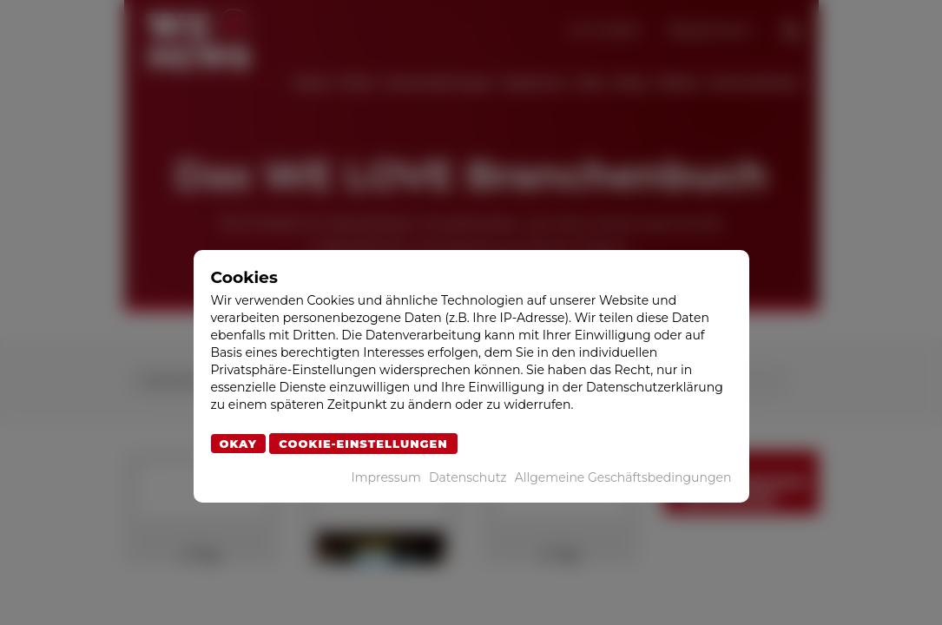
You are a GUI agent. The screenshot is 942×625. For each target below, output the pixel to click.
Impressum (385, 477)
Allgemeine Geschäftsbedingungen (623, 477)
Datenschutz (467, 477)
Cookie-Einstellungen (363, 444)
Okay (239, 444)
